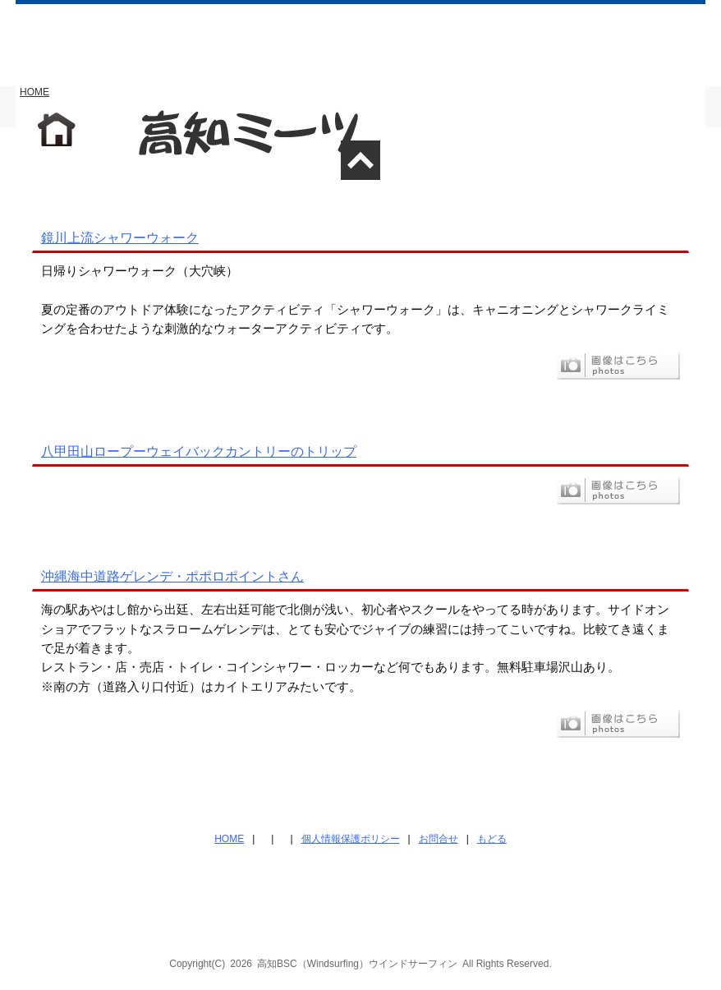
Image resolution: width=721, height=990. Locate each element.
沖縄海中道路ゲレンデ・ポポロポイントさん (172, 576)
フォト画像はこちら (618, 365)
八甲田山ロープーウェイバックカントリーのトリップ (198, 451)
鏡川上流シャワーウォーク (120, 238)
